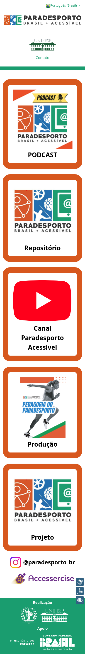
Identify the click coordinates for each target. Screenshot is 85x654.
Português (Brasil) (62, 5)
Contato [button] (42, 57)
